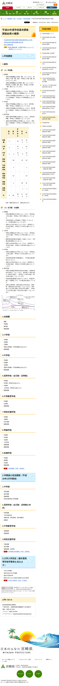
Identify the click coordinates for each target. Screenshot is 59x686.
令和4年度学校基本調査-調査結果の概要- (49, 73)
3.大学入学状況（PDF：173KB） (18, 580)
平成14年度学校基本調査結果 (49, 200)
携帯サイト (49, 659)
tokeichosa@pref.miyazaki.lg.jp (22, 614)
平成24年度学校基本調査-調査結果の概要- (49, 136)
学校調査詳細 (45, 122)
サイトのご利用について (8, 659)
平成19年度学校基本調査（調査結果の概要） (48, 168)
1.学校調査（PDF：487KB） (16, 468)
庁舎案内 (38, 673)
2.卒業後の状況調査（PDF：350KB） (19, 551)
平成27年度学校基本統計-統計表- (49, 112)
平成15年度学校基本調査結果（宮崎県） (49, 194)
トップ (4, 18)
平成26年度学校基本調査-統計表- (13, 42)
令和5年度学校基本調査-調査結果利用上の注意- (49, 68)
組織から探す (30, 7)
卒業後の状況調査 (47, 126)
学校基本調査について (48, 33)
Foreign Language (52, 2)
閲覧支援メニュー (39, 2)
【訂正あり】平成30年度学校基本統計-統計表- (49, 86)
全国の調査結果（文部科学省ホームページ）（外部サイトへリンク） (21, 48)
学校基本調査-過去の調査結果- (49, 38)
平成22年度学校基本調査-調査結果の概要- (49, 146)
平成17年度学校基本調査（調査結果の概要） (48, 184)
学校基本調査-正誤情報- (48, 53)
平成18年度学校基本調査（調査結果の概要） (48, 178)
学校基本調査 (26, 18)
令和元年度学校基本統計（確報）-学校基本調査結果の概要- (49, 80)
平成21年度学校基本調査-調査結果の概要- (49, 152)
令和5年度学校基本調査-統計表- (49, 63)
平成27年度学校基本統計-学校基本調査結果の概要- (49, 102)
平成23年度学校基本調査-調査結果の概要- (49, 141)
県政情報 (9, 18)
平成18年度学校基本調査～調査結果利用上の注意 (49, 173)
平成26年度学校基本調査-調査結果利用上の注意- (18, 40)
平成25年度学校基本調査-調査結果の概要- (49, 130)
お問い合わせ (20, 673)
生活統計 (19, 18)
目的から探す (19, 7)
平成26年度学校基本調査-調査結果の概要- (49, 118)
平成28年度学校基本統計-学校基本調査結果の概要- (49, 96)
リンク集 (4, 661)
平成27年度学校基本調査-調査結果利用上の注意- (49, 107)
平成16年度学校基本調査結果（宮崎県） (49, 189)
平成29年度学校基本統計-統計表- (49, 91)
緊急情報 (7, 7)
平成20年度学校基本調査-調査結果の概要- (49, 162)
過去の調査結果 (8, 44)
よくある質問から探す (40, 7)
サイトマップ (38, 659)
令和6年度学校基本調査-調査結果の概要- (49, 48)
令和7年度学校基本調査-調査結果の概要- (49, 43)
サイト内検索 (37, 5)
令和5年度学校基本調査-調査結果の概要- (49, 57)
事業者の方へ (52, 7)
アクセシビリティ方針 (25, 659)
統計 (14, 18)
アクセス (29, 673)
